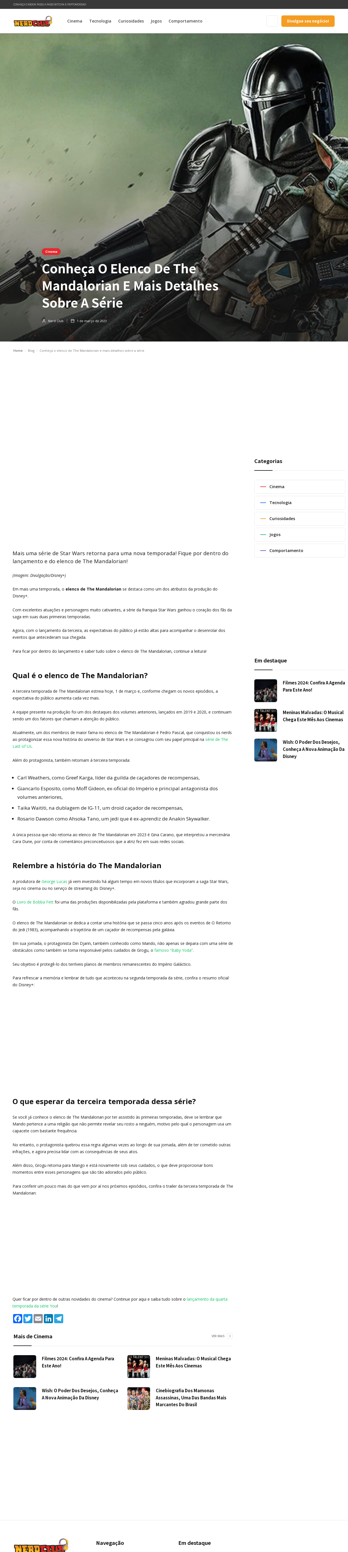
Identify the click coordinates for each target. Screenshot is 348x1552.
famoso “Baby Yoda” (173, 950)
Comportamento (185, 21)
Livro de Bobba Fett (35, 902)
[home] (33, 21)
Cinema (74, 21)
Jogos (156, 21)
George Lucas (54, 881)
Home (18, 350)
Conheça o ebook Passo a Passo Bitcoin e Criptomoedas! (49, 4)
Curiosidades (131, 21)
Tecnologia (100, 21)
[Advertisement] (174, 400)
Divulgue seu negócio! (308, 21)
